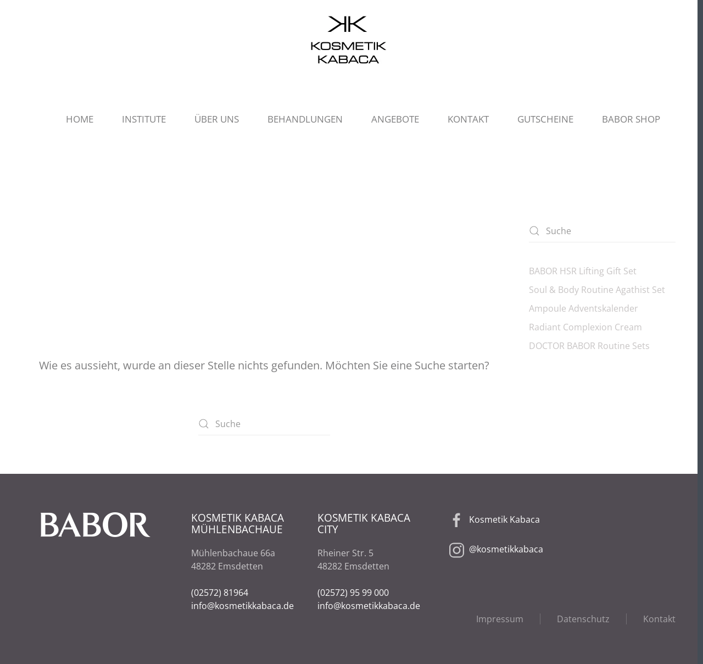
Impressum (499, 619)
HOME (79, 119)
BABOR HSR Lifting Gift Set (583, 271)
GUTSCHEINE (545, 119)
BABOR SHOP (631, 119)
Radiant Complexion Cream (585, 327)
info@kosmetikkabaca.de (242, 606)
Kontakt (659, 619)
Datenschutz (583, 619)
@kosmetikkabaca (506, 550)
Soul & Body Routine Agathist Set (597, 290)
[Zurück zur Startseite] (349, 40)
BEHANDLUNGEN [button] (305, 119)
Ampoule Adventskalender (583, 308)
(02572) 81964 (219, 592)
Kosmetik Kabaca (504, 520)
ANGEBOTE (395, 119)
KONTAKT (468, 119)
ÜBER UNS (216, 119)
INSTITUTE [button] (144, 119)
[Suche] (264, 423)
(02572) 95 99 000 (353, 592)
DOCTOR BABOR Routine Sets (589, 346)
